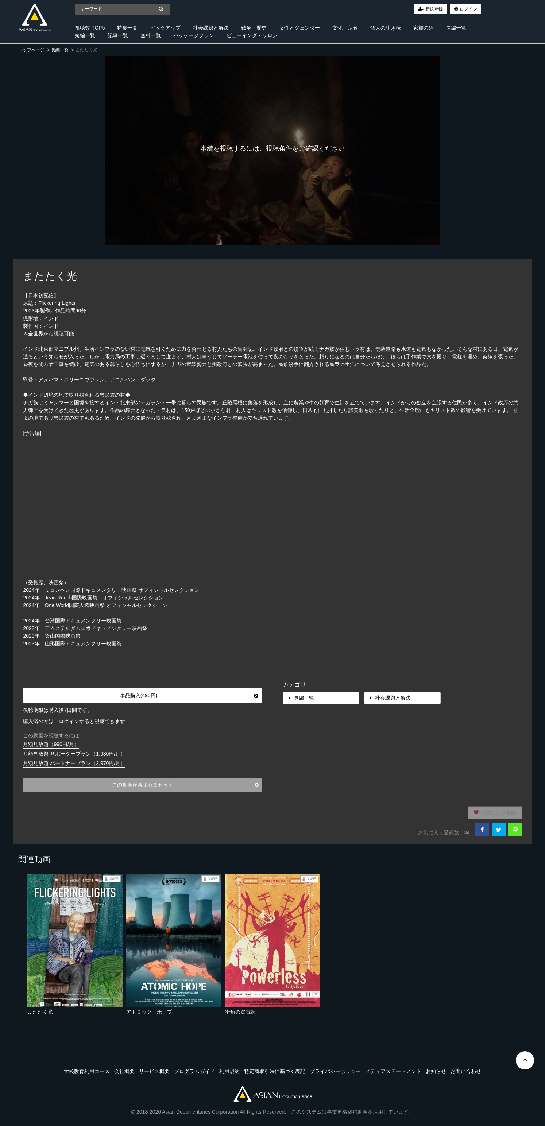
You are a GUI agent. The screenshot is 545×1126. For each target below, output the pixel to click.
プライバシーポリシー (335, 1071)
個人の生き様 (385, 28)
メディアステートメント (393, 1071)
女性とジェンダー (299, 28)
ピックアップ (165, 28)
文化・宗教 (345, 28)
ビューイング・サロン (252, 35)
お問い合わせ (466, 1071)
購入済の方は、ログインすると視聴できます (74, 721)
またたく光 (40, 1012)
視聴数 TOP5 (90, 28)
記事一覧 (118, 35)
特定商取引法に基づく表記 (274, 1071)
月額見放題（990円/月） (51, 744)
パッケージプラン (193, 35)
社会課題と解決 (211, 28)
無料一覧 (150, 35)
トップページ (31, 50)
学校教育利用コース (87, 1071)
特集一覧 (127, 28)
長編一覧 (456, 28)
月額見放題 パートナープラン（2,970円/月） (74, 763)
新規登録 (434, 9)
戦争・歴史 (254, 28)
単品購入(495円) (189, 695)
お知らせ (436, 1071)
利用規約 (229, 1071)
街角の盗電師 (240, 1012)
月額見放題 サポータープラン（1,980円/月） (74, 754)
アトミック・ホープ (149, 1012)
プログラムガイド (194, 1071)
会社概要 (124, 1071)
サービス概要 (154, 1071)
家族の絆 (423, 28)
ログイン (468, 9)
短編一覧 (85, 35)
